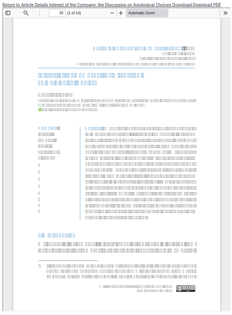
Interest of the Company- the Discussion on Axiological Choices (110, 5)
